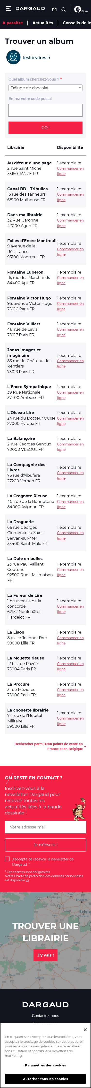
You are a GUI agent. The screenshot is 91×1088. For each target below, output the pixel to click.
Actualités (43, 23)
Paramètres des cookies (45, 1067)
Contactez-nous (45, 1016)
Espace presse (45, 1023)
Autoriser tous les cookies (45, 1081)
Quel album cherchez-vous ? (33, 79)
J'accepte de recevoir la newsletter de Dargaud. (43, 862)
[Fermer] (85, 1031)
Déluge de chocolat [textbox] (30, 88)
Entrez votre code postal (30, 99)
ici (27, 880)
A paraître (12, 23)
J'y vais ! (45, 955)
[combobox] (45, 87)
